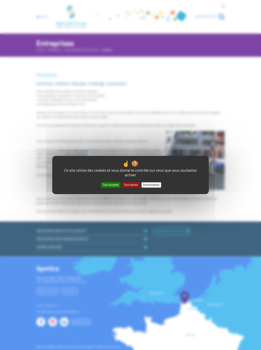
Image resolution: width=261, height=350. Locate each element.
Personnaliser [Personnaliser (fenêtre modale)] (151, 184)
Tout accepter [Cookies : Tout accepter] (111, 184)
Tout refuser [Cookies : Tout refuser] (131, 184)
